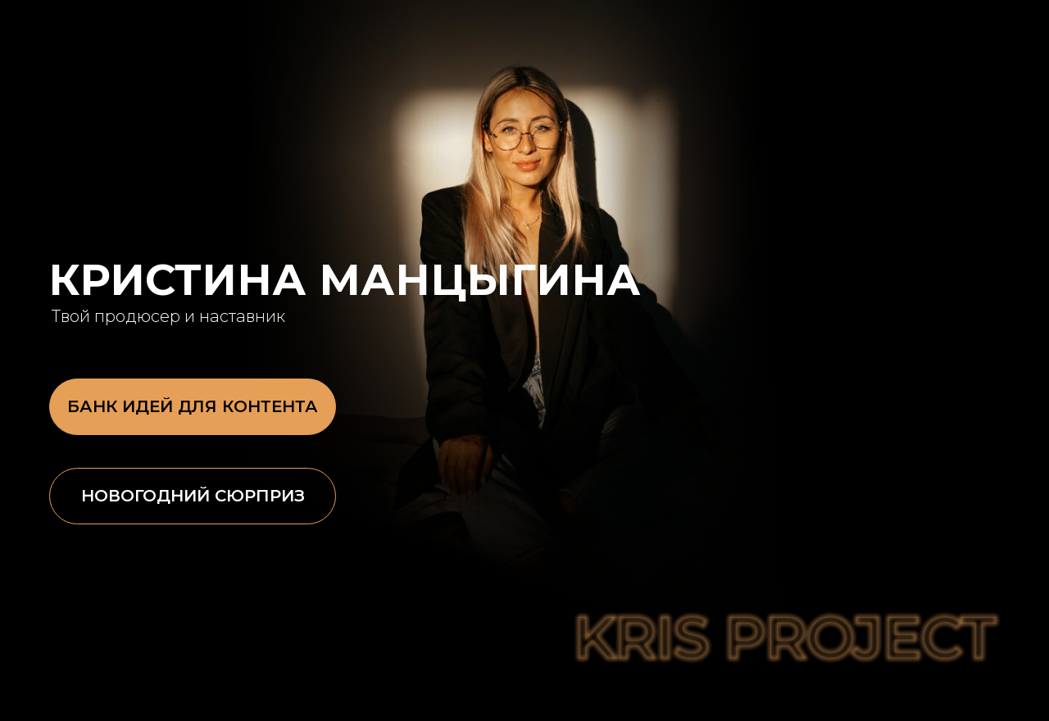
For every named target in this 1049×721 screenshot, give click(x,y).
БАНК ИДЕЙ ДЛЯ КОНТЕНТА (192, 406)
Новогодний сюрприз (193, 496)
